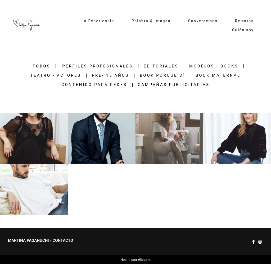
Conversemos (203, 21)
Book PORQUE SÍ (162, 76)
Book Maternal (218, 76)
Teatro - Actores (55, 76)
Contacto (62, 241)
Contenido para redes (94, 85)
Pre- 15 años (110, 76)
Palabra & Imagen (151, 21)
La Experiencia (98, 21)
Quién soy (243, 30)
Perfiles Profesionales (97, 66)
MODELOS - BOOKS (213, 66)
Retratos (244, 21)
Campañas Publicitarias (174, 85)
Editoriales (161, 66)
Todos (41, 66)
